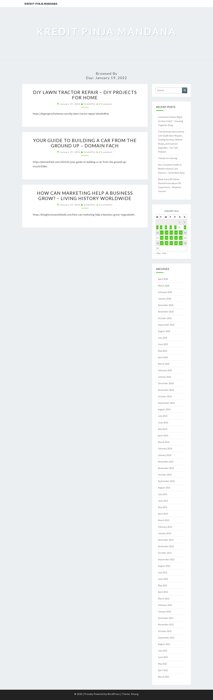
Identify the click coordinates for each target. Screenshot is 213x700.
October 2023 (165, 474)
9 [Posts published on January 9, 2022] (185, 227)
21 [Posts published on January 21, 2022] (176, 237)
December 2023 (166, 461)
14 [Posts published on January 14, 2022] (176, 232)
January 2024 (164, 455)
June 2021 (163, 657)
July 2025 (162, 337)
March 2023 (163, 520)
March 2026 (163, 285)
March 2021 (163, 676)
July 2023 (162, 494)
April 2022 (163, 591)
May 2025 (162, 350)
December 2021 (166, 618)
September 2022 (166, 559)
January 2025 (164, 376)
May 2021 (162, 663)
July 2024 (162, 415)
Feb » (164, 253)
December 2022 (166, 539)
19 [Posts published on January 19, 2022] (166, 237)
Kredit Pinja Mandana (40, 3)
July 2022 (162, 572)
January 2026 (164, 298)
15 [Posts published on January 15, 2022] (181, 232)
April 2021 (163, 670)
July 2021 (162, 650)
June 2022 (163, 578)
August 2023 (164, 487)
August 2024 (164, 409)
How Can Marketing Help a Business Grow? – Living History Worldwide (85, 195)
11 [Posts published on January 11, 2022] (161, 232)
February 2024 (165, 448)
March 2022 (163, 598)
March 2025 (163, 363)
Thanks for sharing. (168, 158)
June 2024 (163, 422)
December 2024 (166, 383)
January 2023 (164, 533)
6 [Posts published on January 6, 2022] (170, 227)
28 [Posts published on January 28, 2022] (176, 243)
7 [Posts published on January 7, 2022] (175, 227)
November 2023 (166, 468)
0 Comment (106, 104)
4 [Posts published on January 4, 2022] (161, 227)
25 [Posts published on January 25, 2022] (161, 243)
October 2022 (165, 552)
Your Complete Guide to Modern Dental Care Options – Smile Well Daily (171, 168)
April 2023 (163, 513)
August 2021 (164, 644)
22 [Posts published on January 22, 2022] (181, 237)
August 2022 (164, 565)
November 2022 (166, 546)
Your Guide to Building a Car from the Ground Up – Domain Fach (85, 143)
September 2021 (166, 637)
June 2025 (163, 344)
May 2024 (162, 429)
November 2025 (166, 311)
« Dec (158, 253)
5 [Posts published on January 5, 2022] (166, 227)
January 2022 (164, 611)
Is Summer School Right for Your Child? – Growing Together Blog (170, 121)
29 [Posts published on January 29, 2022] (181, 243)
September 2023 (166, 481)
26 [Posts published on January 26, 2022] (166, 243)
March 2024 (163, 442)
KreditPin (89, 104)
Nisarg (135, 693)
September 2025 (166, 324)
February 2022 (165, 605)
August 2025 (164, 331)
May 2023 (162, 507)
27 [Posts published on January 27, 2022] (171, 243)
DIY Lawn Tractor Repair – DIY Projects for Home (85, 95)
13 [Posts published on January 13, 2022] (171, 232)
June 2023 (163, 500)
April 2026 (163, 278)
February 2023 (165, 526)
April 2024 (163, 435)
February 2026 (165, 292)
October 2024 (165, 396)
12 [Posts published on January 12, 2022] (166, 232)
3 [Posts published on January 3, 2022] (157, 227)
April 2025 (163, 357)
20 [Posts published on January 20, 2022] (171, 237)
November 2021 (166, 624)
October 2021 (165, 631)
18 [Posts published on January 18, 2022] (161, 237)
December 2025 (166, 305)
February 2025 (165, 370)
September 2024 (166, 402)
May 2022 (162, 585)
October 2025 (165, 318)
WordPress (114, 693)
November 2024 (166, 389)
